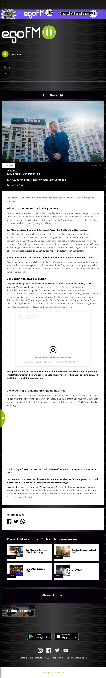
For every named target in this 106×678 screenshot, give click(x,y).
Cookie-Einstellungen (77, 657)
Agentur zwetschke (57, 672)
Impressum (58, 657)
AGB (47, 657)
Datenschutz (36, 657)
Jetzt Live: (12, 54)
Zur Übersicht (53, 95)
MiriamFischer (53, 595)
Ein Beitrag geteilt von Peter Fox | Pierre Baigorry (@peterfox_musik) (53, 362)
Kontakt (23, 657)
